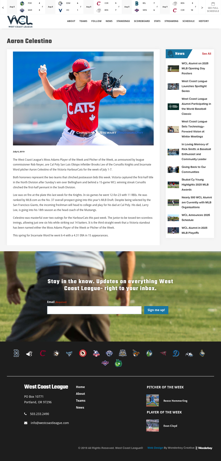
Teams (80, 400)
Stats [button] (157, 21)
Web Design (155, 447)
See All (206, 53)
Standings (123, 21)
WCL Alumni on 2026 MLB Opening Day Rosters (195, 68)
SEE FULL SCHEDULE (213, 7)
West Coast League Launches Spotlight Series (194, 86)
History (204, 21)
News (109, 21)
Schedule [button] (188, 21)
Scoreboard (142, 21)
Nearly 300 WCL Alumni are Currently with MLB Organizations (197, 202)
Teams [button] (83, 21)
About (71, 21)
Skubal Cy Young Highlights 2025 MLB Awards (195, 184)
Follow (96, 21)
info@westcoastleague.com (46, 423)
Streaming (171, 21)
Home (80, 387)
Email (56, 302)
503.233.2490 (36, 414)
